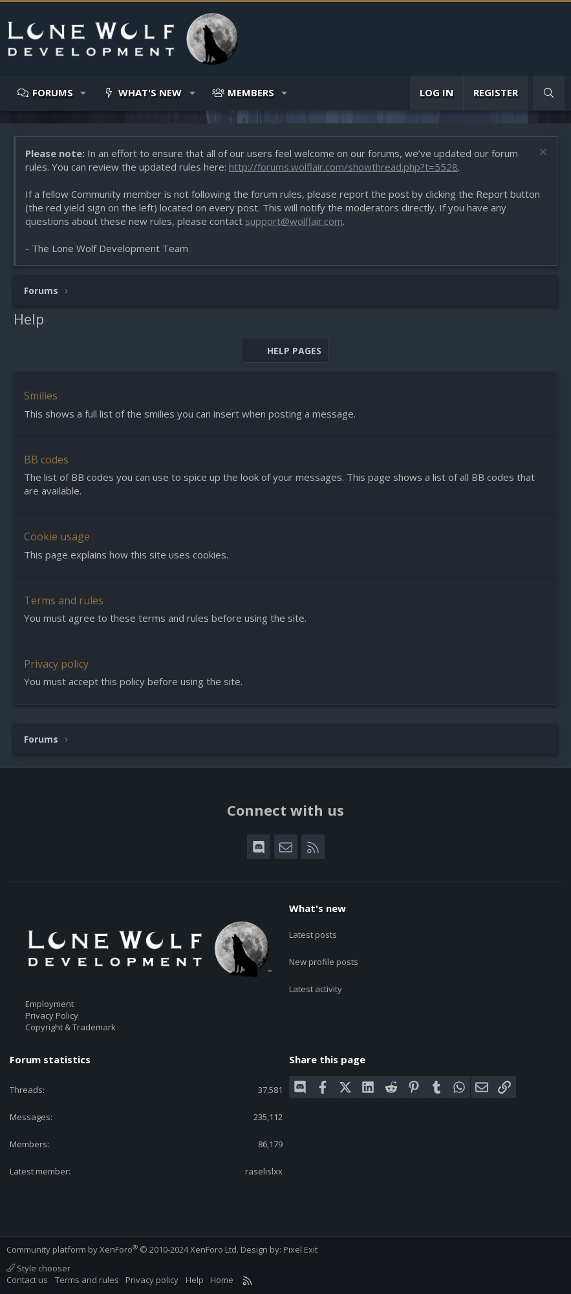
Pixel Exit (300, 1249)
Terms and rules (63, 600)
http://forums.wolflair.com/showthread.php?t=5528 (343, 166)
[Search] (549, 93)
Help (195, 1280)
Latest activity (315, 977)
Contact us (27, 1280)
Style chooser (38, 1268)
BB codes (46, 459)
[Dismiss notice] (541, 153)
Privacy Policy (51, 1015)
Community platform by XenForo (122, 1249)
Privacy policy (56, 664)
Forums (52, 92)
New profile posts (323, 954)
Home (221, 1280)
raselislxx (264, 1171)
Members (251, 92)
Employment (49, 1004)
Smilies (41, 395)
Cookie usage (57, 536)
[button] (83, 93)
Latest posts (313, 931)
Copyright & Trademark (70, 1027)
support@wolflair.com (294, 221)
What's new (150, 92)
